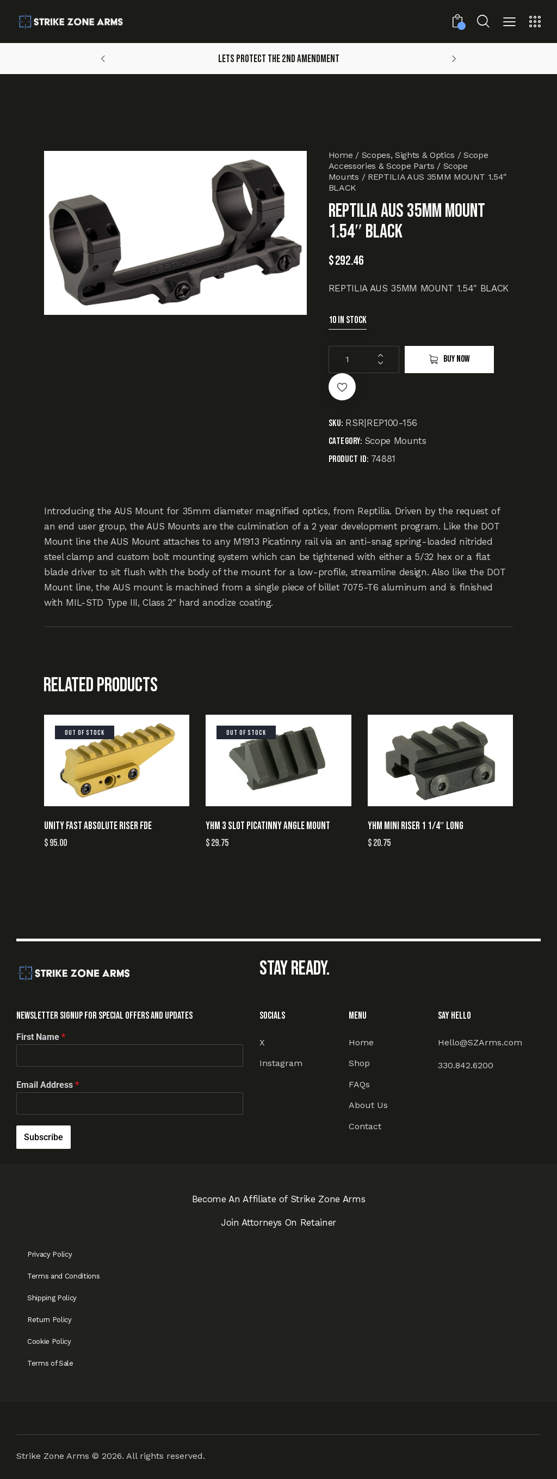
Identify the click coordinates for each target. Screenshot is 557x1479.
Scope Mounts (395, 440)
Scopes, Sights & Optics (408, 155)
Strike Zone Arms (52, 1456)
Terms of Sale (50, 1363)
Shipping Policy (52, 1298)
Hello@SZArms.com (480, 1042)
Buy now (456, 359)
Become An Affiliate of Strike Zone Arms (279, 1199)
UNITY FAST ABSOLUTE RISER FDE (98, 826)
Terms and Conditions (63, 1276)
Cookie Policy (49, 1341)
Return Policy (49, 1320)
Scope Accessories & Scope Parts (408, 160)
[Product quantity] (364, 359)
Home (341, 155)
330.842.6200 (465, 1065)
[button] (509, 23)
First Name (40, 1037)
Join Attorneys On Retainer (278, 1222)
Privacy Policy (49, 1254)
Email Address (47, 1085)
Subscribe (43, 1137)
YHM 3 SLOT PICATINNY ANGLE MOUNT (268, 826)
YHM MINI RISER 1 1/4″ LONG (415, 826)
